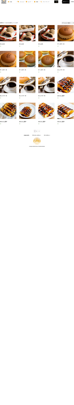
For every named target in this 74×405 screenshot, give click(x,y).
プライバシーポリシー (36, 135)
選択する (56, 3)
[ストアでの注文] (68, 23)
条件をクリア (66, 3)
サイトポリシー (47, 135)
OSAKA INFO (26, 135)
